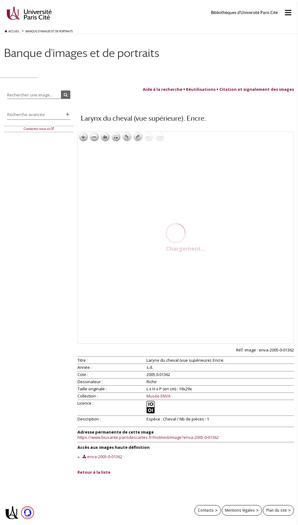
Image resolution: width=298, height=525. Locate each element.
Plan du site (276, 510)
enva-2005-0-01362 (104, 456)
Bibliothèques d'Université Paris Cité (244, 12)
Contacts (206, 510)
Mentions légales (240, 510)
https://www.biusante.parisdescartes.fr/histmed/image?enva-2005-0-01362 (148, 437)
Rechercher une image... (30, 95)
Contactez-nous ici (37, 129)
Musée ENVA (158, 396)
